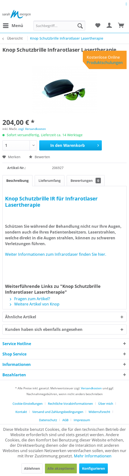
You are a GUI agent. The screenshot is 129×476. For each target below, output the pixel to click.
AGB (65, 420)
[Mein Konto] (109, 25)
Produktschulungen (105, 62)
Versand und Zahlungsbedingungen (57, 412)
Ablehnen (32, 468)
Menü (13, 25)
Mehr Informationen (92, 456)
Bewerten (39, 157)
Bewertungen (86, 180)
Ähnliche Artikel (20, 317)
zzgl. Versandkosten (32, 129)
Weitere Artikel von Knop (34, 304)
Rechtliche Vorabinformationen (70, 403)
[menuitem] (13, 25)
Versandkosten (91, 388)
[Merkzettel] (98, 25)
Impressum (82, 420)
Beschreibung (17, 180)
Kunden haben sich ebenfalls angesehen (44, 329)
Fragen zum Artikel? (30, 298)
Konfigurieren (93, 468)
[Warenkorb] (121, 25)
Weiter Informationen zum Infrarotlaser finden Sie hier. (55, 254)
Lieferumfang (50, 180)
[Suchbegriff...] (59, 25)
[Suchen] (80, 25)
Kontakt (21, 412)
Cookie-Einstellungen (28, 403)
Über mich (105, 403)
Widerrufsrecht (99, 412)
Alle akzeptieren (60, 468)
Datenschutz (48, 420)
